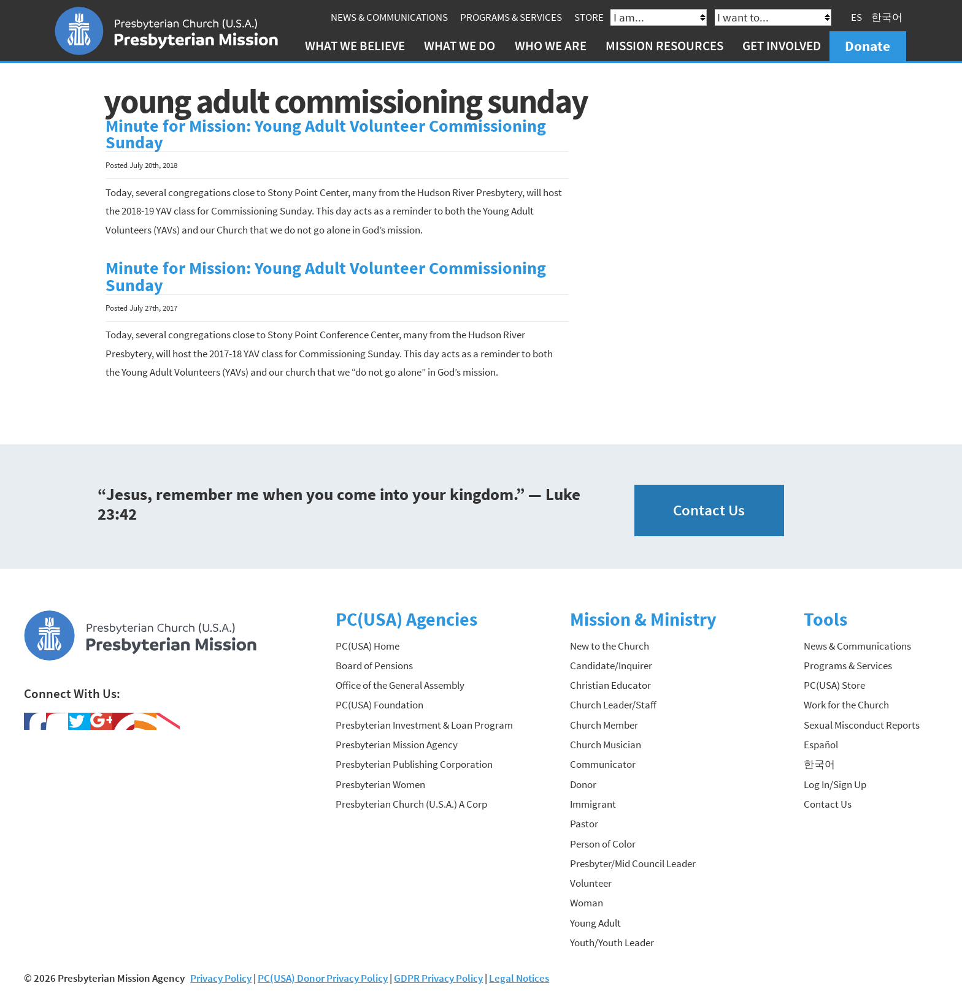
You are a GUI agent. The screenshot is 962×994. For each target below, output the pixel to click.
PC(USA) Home (367, 646)
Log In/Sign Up (835, 784)
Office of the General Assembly (400, 685)
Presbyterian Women (380, 784)
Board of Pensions (374, 665)
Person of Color (603, 844)
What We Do (459, 45)
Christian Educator (610, 685)
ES (856, 17)
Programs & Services (511, 17)
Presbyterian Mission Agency (397, 744)
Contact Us (709, 510)
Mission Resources (664, 45)
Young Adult (595, 923)
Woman (586, 902)
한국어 (886, 17)
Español (821, 744)
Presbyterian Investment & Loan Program (424, 725)
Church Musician (605, 744)
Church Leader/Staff (613, 704)
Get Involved (781, 45)
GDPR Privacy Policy (438, 978)
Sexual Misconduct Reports (862, 725)
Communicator (603, 764)
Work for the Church (846, 704)
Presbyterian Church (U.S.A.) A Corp (411, 804)
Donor (583, 784)
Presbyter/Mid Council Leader (633, 863)
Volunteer (591, 883)
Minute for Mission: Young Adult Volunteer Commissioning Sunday (326, 134)
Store (589, 17)
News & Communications (389, 17)
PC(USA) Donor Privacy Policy (323, 978)
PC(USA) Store (834, 685)
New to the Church (609, 646)
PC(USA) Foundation (379, 704)
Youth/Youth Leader (612, 942)
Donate (867, 46)
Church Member (604, 725)
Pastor (584, 823)
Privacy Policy (221, 978)
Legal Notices (519, 978)
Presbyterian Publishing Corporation (414, 764)
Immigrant (593, 804)
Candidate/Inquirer (611, 665)
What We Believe (355, 45)
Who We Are (551, 45)
